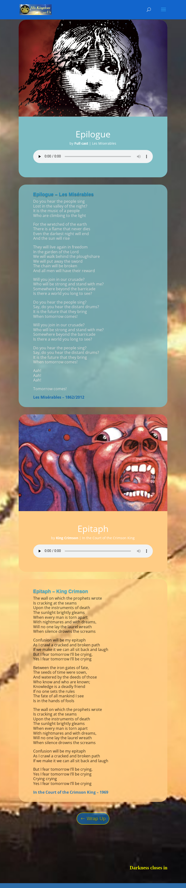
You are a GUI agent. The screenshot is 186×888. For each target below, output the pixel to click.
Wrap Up (96, 818)
